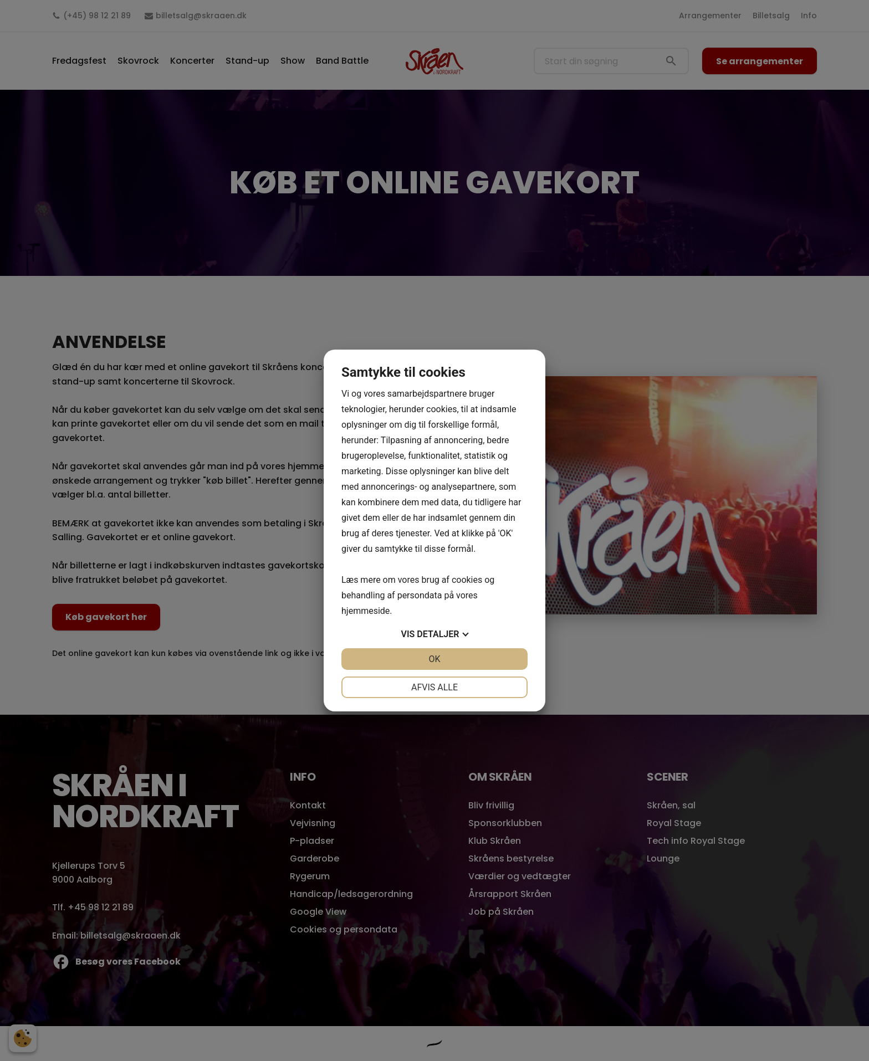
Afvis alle (434, 687)
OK (434, 659)
